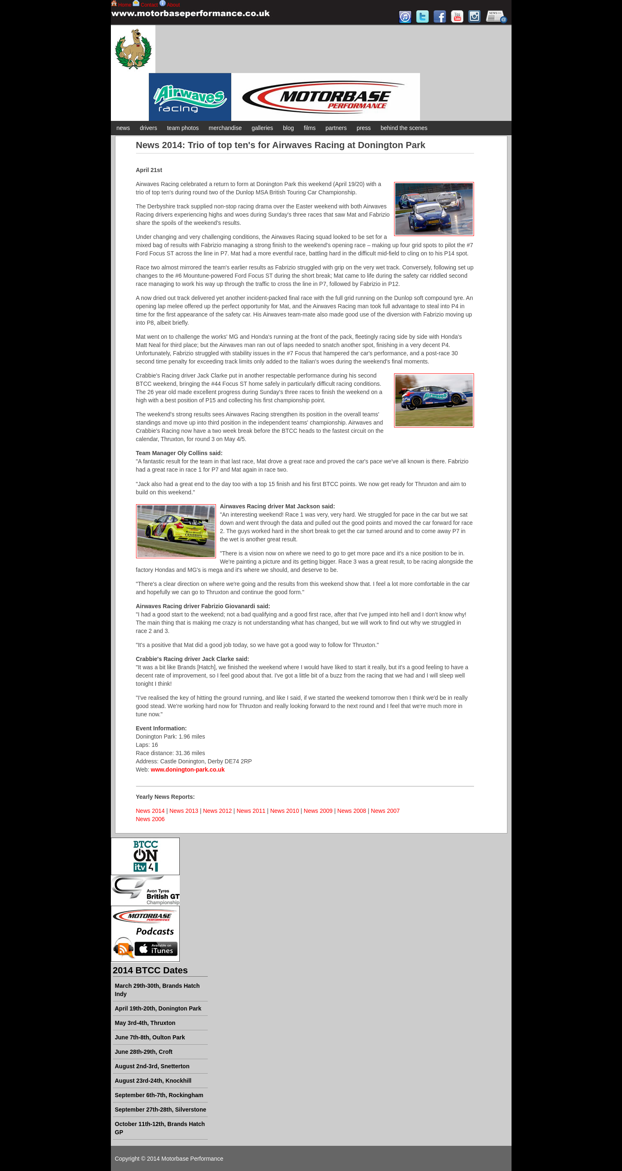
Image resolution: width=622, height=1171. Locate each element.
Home (124, 5)
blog (288, 128)
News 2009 (318, 810)
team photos (183, 128)
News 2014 (150, 810)
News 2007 (385, 810)
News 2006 (150, 819)
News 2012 (217, 810)
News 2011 (251, 810)
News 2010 (284, 810)
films (310, 128)
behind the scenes (403, 128)
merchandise (225, 128)
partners (336, 128)
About (173, 5)
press (364, 128)
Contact (149, 5)
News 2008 (351, 810)
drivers (148, 128)
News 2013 (183, 810)
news (123, 128)
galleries (262, 128)
